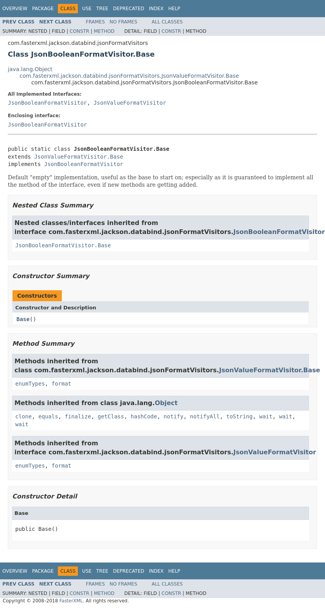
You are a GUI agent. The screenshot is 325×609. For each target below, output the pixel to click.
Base (23, 319)
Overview (14, 8)
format (62, 383)
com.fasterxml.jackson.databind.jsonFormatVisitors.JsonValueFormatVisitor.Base (129, 76)
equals (48, 416)
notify (173, 416)
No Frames (123, 22)
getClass (111, 416)
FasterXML (71, 601)
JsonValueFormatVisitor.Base (78, 157)
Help (174, 8)
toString (239, 416)
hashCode (144, 416)
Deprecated (128, 8)
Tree (102, 8)
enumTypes (30, 383)
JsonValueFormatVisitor (129, 103)
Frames (95, 22)
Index (156, 8)
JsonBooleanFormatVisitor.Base (63, 245)
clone (23, 416)
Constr (79, 31)
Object (166, 403)
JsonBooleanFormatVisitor (47, 103)
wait (266, 416)
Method (104, 31)
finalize (78, 416)
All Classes (167, 22)
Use (87, 8)
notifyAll (205, 416)
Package (43, 8)
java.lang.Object (30, 69)
